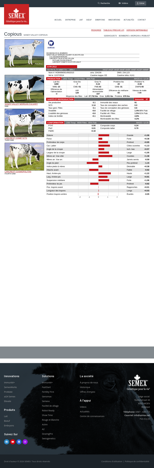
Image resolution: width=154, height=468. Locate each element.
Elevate (7, 401)
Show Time (47, 415)
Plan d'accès (145, 419)
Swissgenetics (48, 438)
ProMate (8, 391)
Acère (45, 424)
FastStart (46, 387)
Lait (81, 16)
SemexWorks (10, 387)
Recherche (104, 3)
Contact (142, 16)
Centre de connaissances (92, 416)
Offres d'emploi (87, 391)
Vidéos (123, 3)
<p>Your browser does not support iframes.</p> (77, 177)
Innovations (114, 16)
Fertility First (48, 391)
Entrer (140, 3)
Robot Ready (48, 410)
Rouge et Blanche (50, 419)
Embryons (100, 16)
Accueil (58, 16)
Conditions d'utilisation (111, 461)
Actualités (129, 16)
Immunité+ (9, 382)
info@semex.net (142, 415)
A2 (43, 429)
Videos (83, 406)
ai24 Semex (9, 396)
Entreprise (70, 16)
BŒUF (89, 16)
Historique (85, 387)
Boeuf (7, 420)
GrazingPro (47, 433)
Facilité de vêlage (50, 405)
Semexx (46, 401)
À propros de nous (89, 382)
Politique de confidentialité (137, 461)
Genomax (46, 396)
